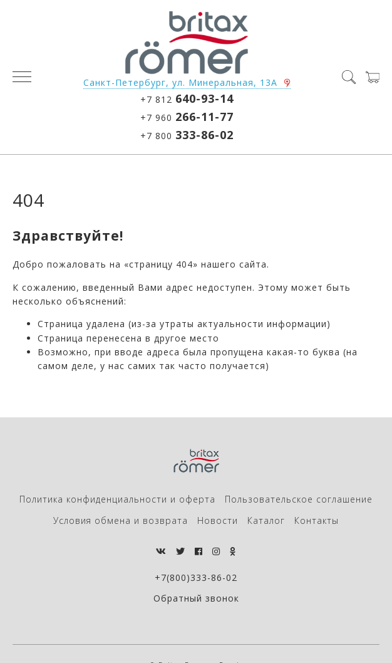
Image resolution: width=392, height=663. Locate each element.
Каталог (266, 520)
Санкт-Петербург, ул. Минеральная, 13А (180, 82)
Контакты (316, 520)
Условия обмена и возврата (120, 520)
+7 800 (187, 134)
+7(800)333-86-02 (196, 577)
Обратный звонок (196, 598)
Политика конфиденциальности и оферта (117, 499)
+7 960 (187, 116)
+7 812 (187, 98)
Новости (217, 520)
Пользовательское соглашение (299, 499)
